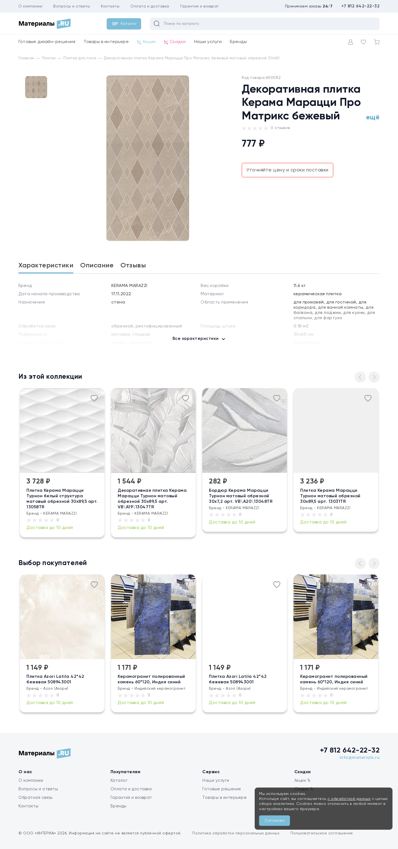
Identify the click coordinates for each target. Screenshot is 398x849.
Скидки (175, 42)
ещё (373, 117)
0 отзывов (280, 128)
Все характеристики (196, 339)
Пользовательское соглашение (322, 833)
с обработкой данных (349, 799)
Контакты (110, 6)
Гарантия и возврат (199, 6)
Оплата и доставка (149, 6)
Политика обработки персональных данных (235, 833)
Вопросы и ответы (71, 6)
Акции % (302, 780)
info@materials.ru (360, 758)
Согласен (274, 821)
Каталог (119, 780)
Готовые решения (221, 789)
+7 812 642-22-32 (360, 6)
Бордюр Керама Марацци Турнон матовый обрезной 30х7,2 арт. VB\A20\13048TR (241, 496)
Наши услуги (208, 42)
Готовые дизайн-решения (46, 42)
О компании (30, 6)
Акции (146, 42)
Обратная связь (35, 798)
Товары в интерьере (106, 42)
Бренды (238, 42)
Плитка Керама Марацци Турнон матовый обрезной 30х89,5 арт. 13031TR (330, 496)
